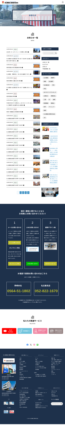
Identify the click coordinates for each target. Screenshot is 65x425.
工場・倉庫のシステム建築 (24, 398)
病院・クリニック (22, 363)
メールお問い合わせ (14, 243)
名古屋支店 (46, 85)
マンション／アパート (55, 370)
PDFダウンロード (50, 264)
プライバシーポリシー (39, 396)
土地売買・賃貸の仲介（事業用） (25, 378)
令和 (53, 85)
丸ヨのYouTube (38, 403)
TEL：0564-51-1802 (5, 378)
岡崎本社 (53, 96)
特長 (36, 360)
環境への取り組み (23, 401)
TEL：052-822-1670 (5, 395)
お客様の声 (37, 363)
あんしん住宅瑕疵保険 (23, 393)
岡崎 (45, 81)
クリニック (51, 106)
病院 (45, 110)
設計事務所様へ (22, 404)
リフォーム (21, 376)
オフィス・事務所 (22, 367)
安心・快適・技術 (22, 396)
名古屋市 (51, 81)
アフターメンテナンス (23, 391)
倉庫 (54, 99)
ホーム (36, 359)
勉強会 (52, 103)
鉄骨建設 (46, 103)
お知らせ (44, 66)
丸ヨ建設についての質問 (40, 375)
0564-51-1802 (18, 292)
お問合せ (46, 96)
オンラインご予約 (15, 264)
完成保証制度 (22, 395)
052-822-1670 (46, 292)
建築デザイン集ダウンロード (41, 393)
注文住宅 (21, 375)
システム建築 (22, 362)
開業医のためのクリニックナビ (41, 406)
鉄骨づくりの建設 (38, 362)
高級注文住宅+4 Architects (40, 408)
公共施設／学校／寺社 (55, 363)
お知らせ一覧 (45, 62)
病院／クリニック (54, 365)
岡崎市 (52, 77)
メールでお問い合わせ (39, 367)
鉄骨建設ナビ (38, 405)
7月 (44, 117)
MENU (63, 1)
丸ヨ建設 (46, 77)
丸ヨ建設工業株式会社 (49, 114)
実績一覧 (53, 359)
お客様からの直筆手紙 (23, 400)
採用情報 (37, 370)
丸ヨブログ (45, 64)
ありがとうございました (50, 92)
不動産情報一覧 (46, 69)
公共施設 (21, 365)
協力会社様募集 (22, 403)
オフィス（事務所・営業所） (56, 362)
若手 (45, 106)
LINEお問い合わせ (32, 264)
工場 (45, 99)
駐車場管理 (21, 380)
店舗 (20, 373)
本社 (45, 88)
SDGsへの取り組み (23, 408)
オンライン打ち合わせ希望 (40, 368)
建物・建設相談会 (38, 395)
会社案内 (37, 365)
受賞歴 (36, 391)
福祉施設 (21, 368)
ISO (20, 406)
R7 (49, 99)
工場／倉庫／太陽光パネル (56, 360)
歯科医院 (21, 370)
